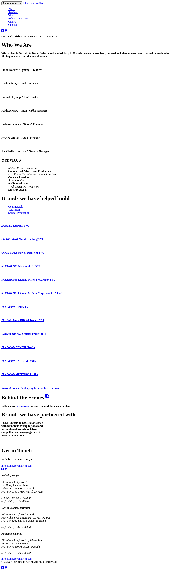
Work (11, 15)
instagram (23, 406)
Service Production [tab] (18, 212)
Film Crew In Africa (34, 3)
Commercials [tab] (15, 206)
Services (13, 12)
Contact (12, 24)
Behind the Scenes (18, 18)
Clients (12, 21)
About (11, 9)
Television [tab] (14, 209)
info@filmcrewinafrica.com (16, 465)
